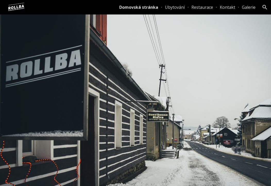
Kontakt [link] (227, 7)
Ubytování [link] (175, 7)
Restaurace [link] (202, 7)
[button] (265, 7)
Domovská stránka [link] (138, 7)
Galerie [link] (249, 7)
